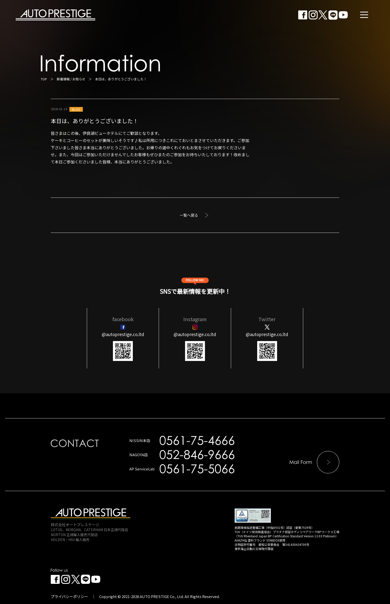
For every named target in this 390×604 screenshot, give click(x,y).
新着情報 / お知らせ (71, 79)
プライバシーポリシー (69, 596)
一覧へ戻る (189, 215)
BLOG (76, 109)
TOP (44, 79)
